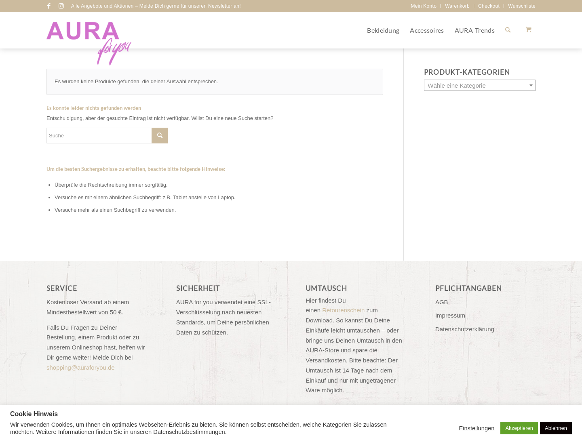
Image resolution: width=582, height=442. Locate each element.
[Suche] (508, 30)
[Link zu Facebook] (49, 6)
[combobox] (480, 85)
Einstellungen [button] (476, 428)
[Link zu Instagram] (61, 6)
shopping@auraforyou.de (80, 367)
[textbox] (479, 85)
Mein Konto (423, 6)
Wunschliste (522, 6)
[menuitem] (424, 6)
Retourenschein (343, 310)
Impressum (450, 315)
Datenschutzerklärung (464, 329)
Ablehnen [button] (556, 428)
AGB (441, 302)
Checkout (489, 6)
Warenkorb (457, 6)
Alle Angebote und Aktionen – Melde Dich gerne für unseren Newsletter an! (156, 6)
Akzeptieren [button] (519, 428)
